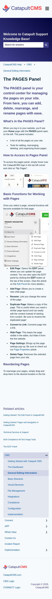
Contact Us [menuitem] (10, 538)
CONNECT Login (11, 587)
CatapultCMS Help (12, 64)
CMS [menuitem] (7, 455)
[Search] (46, 44)
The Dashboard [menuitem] (15, 467)
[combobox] (23, 44)
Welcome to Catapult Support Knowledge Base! (25, 36)
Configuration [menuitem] (14, 508)
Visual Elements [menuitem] (16, 485)
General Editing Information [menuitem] (22, 473)
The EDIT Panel (10, 447)
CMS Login (8, 581)
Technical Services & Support (16, 432)
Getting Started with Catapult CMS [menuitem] (25, 461)
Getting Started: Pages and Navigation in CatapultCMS (21, 423)
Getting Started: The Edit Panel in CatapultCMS (23, 415)
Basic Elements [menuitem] (15, 479)
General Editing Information (16, 71)
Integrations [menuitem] (13, 496)
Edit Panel (21, 284)
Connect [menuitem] (9, 520)
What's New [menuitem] (11, 532)
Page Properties (22, 349)
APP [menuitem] (7, 526)
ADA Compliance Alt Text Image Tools (19, 439)
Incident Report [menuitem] (12, 544)
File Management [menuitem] (16, 491)
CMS (29, 64)
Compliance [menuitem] (13, 502)
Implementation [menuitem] (15, 514)
